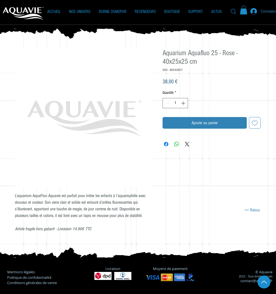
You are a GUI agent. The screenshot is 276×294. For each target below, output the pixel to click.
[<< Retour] (252, 210)
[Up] (264, 282)
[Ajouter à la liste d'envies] (255, 123)
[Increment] (183, 103)
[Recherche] (233, 11)
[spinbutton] (175, 103)
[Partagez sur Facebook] (166, 144)
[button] (80, 11)
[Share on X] (187, 144)
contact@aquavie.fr (256, 280)
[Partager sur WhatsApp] (176, 144)
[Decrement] (166, 103)
